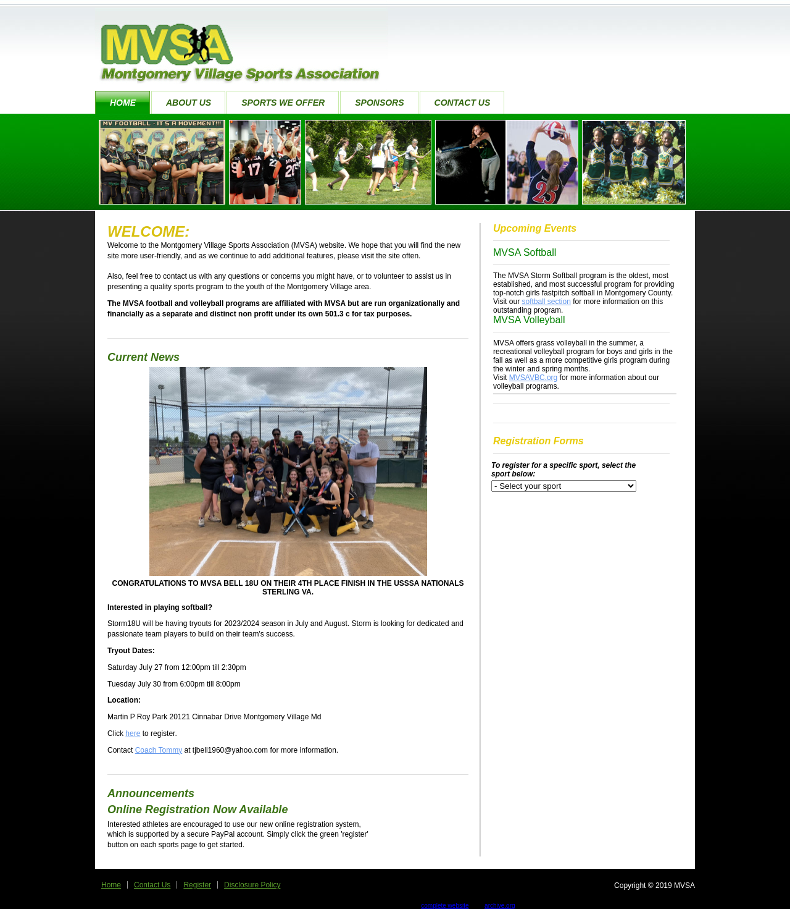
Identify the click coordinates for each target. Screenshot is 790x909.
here (132, 733)
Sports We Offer (283, 103)
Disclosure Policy (252, 885)
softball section (546, 301)
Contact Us (462, 103)
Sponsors (379, 103)
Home (123, 103)
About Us (188, 103)
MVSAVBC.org (533, 377)
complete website (444, 905)
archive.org (499, 905)
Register (197, 885)
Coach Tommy (158, 750)
